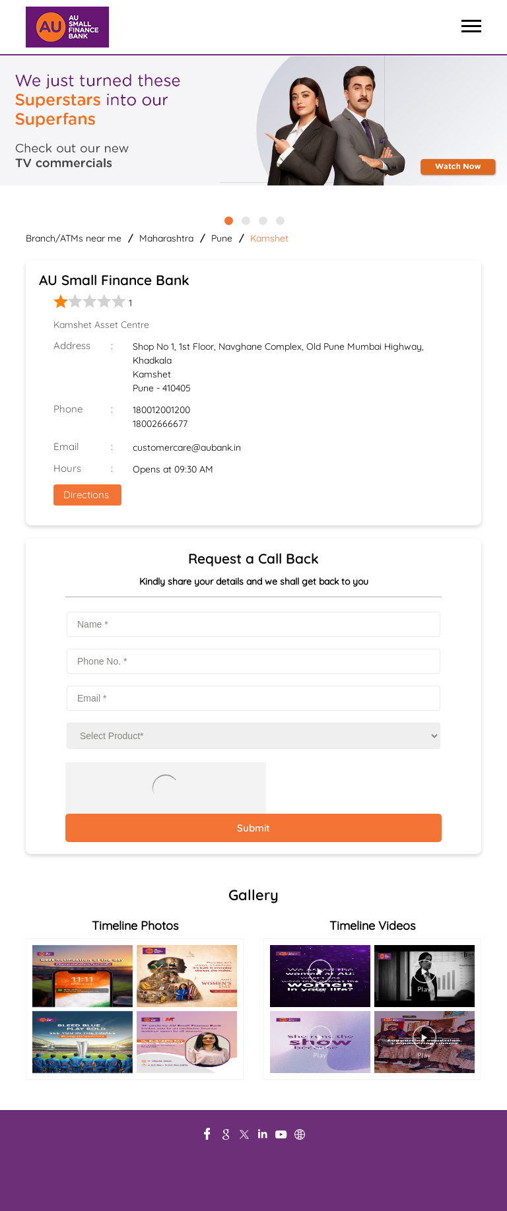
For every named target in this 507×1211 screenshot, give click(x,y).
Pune (221, 238)
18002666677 (160, 424)
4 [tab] (279, 219)
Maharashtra (166, 238)
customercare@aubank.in (187, 447)
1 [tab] (227, 219)
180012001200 (161, 410)
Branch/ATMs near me (73, 238)
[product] (253, 736)
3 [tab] (262, 219)
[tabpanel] (253, 121)
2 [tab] (245, 219)
